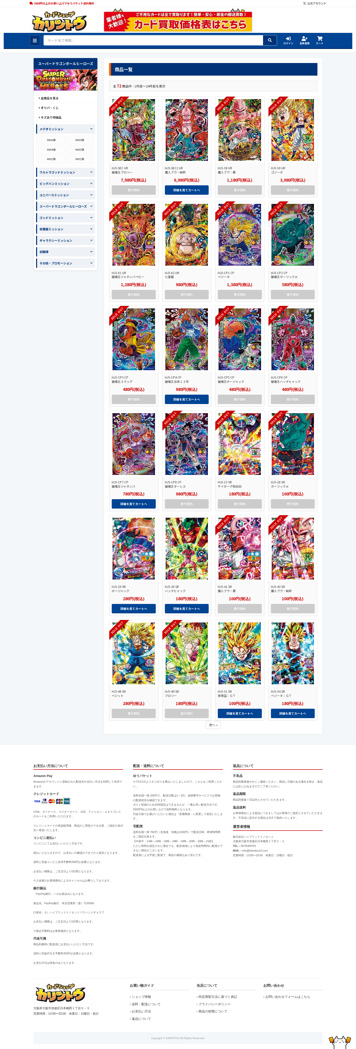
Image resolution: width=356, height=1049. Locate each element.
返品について (141, 1019)
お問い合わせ (273, 985)
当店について (207, 985)
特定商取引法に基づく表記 (218, 997)
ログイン (288, 40)
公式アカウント (314, 3)
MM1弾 (79, 159)
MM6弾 (51, 140)
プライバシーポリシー (215, 1004)
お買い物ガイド (142, 985)
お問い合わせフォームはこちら (287, 997)
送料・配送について (146, 1004)
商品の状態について (213, 1011)
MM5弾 (79, 140)
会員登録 (305, 40)
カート (319, 40)
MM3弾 (79, 149)
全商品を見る (49, 98)
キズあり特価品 (50, 117)
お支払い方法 (141, 1011)
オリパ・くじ (49, 108)
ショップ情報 (141, 997)
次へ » (213, 725)
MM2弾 (51, 159)
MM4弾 (51, 149)
